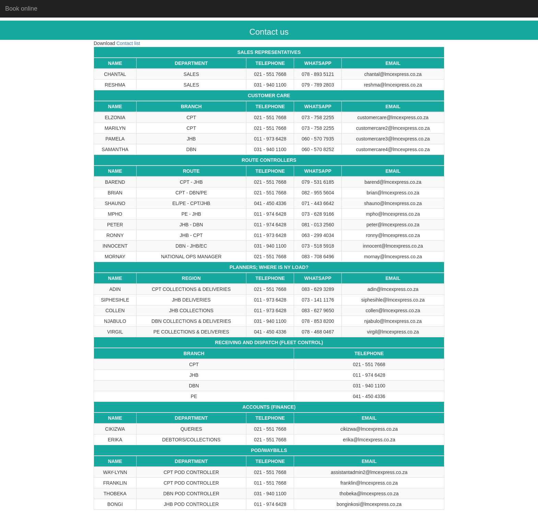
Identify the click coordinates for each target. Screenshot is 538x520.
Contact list (128, 43)
